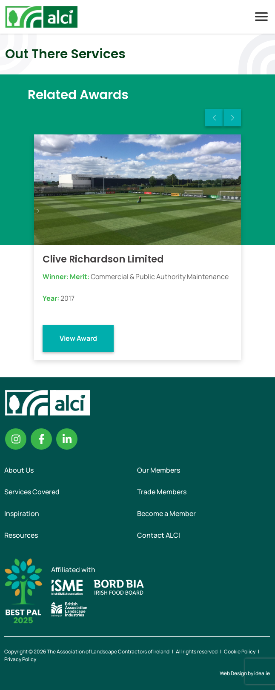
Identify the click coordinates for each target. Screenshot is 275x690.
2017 (67, 298)
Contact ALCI (158, 535)
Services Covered (32, 491)
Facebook (41, 439)
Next (232, 117)
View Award (78, 338)
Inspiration (21, 513)
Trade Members (161, 491)
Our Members (158, 470)
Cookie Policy (239, 651)
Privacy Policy (20, 659)
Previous (214, 117)
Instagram (15, 439)
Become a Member (166, 513)
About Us (19, 470)
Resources (21, 535)
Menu (261, 16)
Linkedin (66, 439)
